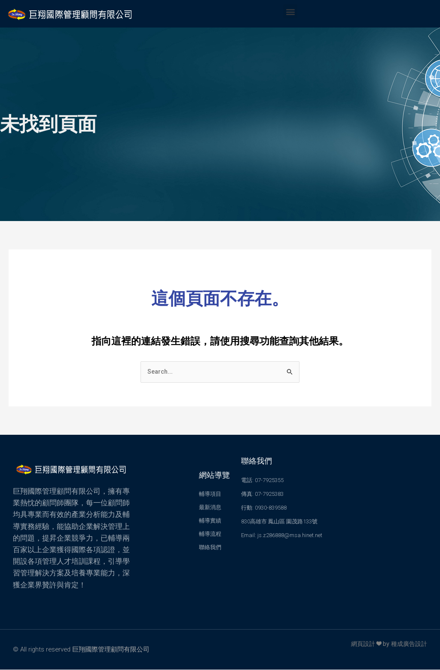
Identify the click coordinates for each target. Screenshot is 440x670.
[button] (290, 11)
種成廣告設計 (407, 644)
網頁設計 (360, 644)
